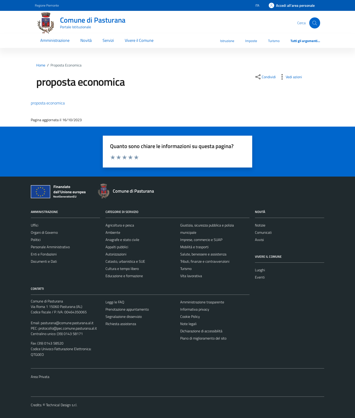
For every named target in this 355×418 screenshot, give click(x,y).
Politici (36, 239)
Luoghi (260, 270)
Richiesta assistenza (121, 323)
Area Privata (40, 376)
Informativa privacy (194, 309)
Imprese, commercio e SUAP (201, 239)
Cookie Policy (190, 316)
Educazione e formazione (124, 276)
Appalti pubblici (117, 247)
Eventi (260, 277)
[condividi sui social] (265, 76)
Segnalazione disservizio (124, 316)
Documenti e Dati (44, 261)
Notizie (260, 225)
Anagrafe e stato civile (122, 239)
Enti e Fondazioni (44, 254)
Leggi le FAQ (115, 302)
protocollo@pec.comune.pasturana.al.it (67, 328)
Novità (86, 40)
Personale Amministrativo (50, 247)
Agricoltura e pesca (120, 225)
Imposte (251, 40)
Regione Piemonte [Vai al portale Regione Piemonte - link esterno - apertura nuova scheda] (47, 5)
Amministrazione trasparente (202, 302)
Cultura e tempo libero (122, 268)
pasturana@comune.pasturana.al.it (67, 323)
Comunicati (263, 232)
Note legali (188, 323)
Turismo (274, 40)
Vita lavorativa (191, 276)
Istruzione (227, 40)
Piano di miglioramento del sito (203, 338)
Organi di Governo (44, 232)
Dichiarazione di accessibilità (201, 331)
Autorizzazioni (116, 254)
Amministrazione (55, 40)
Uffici (34, 225)
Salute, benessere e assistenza (203, 254)
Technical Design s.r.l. (61, 405)
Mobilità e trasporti (194, 247)
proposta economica (48, 103)
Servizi (108, 40)
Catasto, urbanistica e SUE (125, 261)
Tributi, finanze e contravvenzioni (204, 261)
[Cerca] (314, 22)
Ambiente (113, 232)
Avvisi (259, 239)
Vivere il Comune (139, 40)
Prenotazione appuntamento (127, 309)
